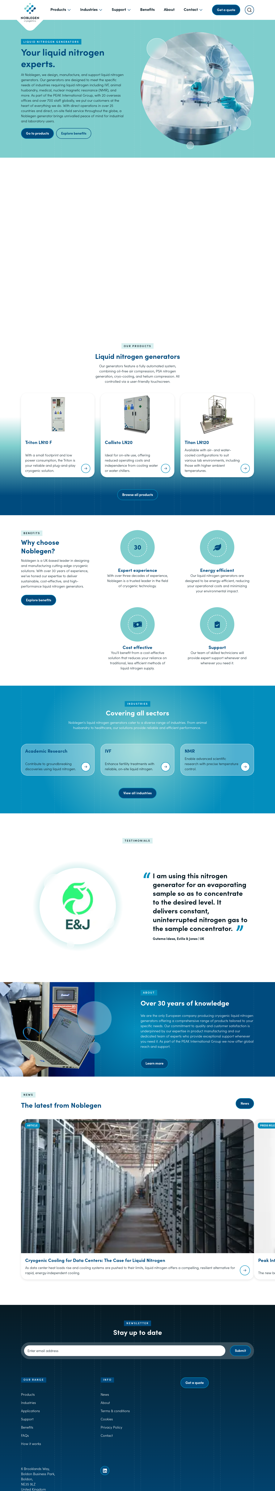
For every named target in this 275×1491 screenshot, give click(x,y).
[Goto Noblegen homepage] (30, 10)
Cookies (107, 1419)
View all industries (137, 792)
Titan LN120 (197, 442)
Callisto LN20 (119, 442)
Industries (28, 1402)
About (105, 1402)
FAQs (25, 1435)
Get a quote (194, 1382)
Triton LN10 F (38, 442)
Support (27, 1419)
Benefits (27, 1427)
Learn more (154, 1063)
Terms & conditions (115, 1410)
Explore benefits (73, 133)
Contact (107, 1435)
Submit (240, 1350)
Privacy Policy (111, 1427)
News (245, 1103)
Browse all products (137, 494)
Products (28, 1394)
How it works (31, 1443)
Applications (30, 1410)
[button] (137, 238)
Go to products (37, 133)
